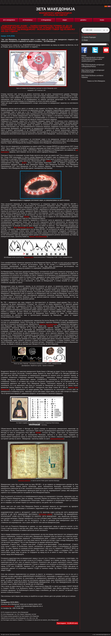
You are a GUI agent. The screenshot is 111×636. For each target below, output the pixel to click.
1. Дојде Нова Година (89, 34)
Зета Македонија (9, 20)
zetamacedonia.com (57, 438)
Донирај (83, 20)
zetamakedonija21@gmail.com (103, 634)
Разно (102, 20)
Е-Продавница (46, 20)
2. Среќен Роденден (89, 37)
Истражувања (28, 20)
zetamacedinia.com (7, 606)
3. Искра (85, 40)
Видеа (65, 20)
